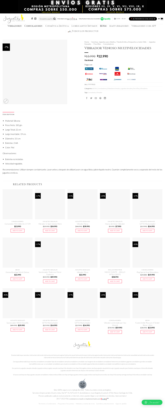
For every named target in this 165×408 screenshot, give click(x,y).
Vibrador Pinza (82, 272)
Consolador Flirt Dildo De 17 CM (17, 224)
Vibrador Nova (82, 224)
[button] (152, 402)
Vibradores (15, 26)
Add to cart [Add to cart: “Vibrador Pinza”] (83, 279)
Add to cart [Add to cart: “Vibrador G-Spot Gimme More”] (50, 230)
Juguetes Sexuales (126, 88)
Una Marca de (67, 18)
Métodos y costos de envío (85, 404)
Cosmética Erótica (57, 26)
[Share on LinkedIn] (105, 98)
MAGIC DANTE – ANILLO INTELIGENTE (115, 273)
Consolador (92, 92)
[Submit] (54, 19)
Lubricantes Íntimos (84, 26)
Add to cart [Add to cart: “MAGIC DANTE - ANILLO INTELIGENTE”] (115, 281)
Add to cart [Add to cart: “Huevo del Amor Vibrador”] (115, 230)
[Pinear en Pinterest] (100, 98)
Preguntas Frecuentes (66, 404)
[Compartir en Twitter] (91, 98)
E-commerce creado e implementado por (88, 399)
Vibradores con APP (143, 26)
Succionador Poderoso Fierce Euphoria (50, 273)
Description (8, 114)
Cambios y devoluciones (105, 404)
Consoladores (33, 26)
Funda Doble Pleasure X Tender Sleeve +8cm (147, 324)
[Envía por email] (96, 98)
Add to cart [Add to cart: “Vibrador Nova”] (83, 230)
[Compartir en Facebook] (87, 98)
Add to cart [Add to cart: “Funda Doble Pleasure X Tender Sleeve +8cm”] (147, 332)
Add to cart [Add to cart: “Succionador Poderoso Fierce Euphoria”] (50, 281)
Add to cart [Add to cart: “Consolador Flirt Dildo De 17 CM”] (18, 230)
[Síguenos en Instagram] (35, 19)
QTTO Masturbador (147, 224)
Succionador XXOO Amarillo (17, 323)
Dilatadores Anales (113, 88)
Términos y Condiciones (47, 404)
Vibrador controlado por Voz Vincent (115, 324)
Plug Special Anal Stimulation (147, 272)
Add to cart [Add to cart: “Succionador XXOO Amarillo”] (18, 329)
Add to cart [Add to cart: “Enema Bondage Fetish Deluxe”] (18, 279)
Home (86, 42)
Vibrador (99, 92)
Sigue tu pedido (121, 404)
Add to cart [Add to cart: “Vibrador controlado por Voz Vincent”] (115, 332)
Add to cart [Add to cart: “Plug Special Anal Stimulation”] (147, 279)
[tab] (8, 114)
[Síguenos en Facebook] (32, 19)
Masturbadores (119, 26)
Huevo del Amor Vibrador (115, 224)
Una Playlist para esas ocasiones (95, 18)
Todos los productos (83, 31)
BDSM (103, 26)
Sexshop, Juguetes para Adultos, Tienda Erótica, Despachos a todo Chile (118, 42)
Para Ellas (97, 44)
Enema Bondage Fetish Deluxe (17, 272)
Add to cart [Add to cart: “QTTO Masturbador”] (147, 230)
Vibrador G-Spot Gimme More (50, 224)
